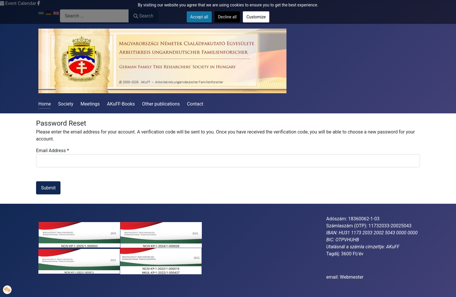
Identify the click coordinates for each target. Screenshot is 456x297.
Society (65, 104)
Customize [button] (256, 17)
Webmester (352, 277)
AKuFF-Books (121, 104)
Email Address (52, 150)
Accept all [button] (199, 17)
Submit (48, 188)
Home (44, 104)
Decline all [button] (227, 17)
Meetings (90, 104)
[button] (7, 289)
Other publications (161, 104)
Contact (195, 104)
